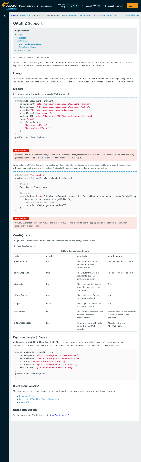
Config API (55, 441)
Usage (50, 37)
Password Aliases (59, 435)
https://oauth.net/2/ (89, 454)
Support (132, 6)
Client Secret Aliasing (59, 50)
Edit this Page (132, 15)
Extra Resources (54, 53)
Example (54, 41)
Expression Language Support (62, 47)
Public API (47, 18)
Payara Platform (9, 25)
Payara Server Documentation (106, 15)
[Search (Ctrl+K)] (91, 5)
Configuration (53, 44)
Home (45, 15)
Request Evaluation (114, 6)
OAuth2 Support (61, 18)
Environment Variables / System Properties (70, 438)
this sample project (111, 167)
